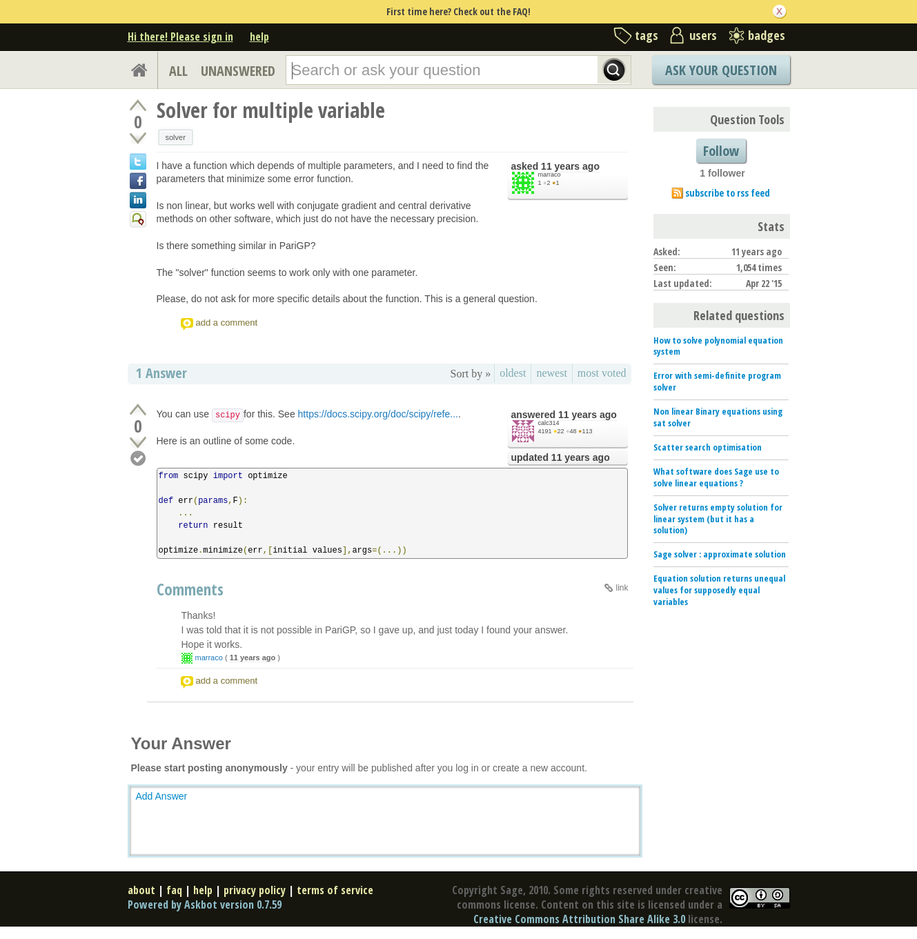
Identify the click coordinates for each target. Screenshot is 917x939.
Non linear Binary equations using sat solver (717, 417)
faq (174, 890)
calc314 (549, 422)
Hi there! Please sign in (180, 36)
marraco (549, 174)
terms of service (335, 890)
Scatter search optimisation (707, 447)
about (141, 890)
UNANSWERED (238, 70)
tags (646, 35)
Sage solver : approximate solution (719, 554)
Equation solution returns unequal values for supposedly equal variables (719, 590)
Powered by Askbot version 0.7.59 (205, 904)
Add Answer (162, 796)
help (259, 36)
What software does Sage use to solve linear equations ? (716, 477)
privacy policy (255, 890)
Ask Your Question (721, 70)
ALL (178, 70)
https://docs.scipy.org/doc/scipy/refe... (378, 413)
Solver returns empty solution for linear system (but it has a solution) (717, 519)
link (621, 588)
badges (766, 35)
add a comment (227, 322)
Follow (721, 150)
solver (176, 137)
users (703, 35)
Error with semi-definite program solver (717, 381)
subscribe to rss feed (727, 192)
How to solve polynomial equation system (718, 346)
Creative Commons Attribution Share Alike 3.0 (579, 919)
